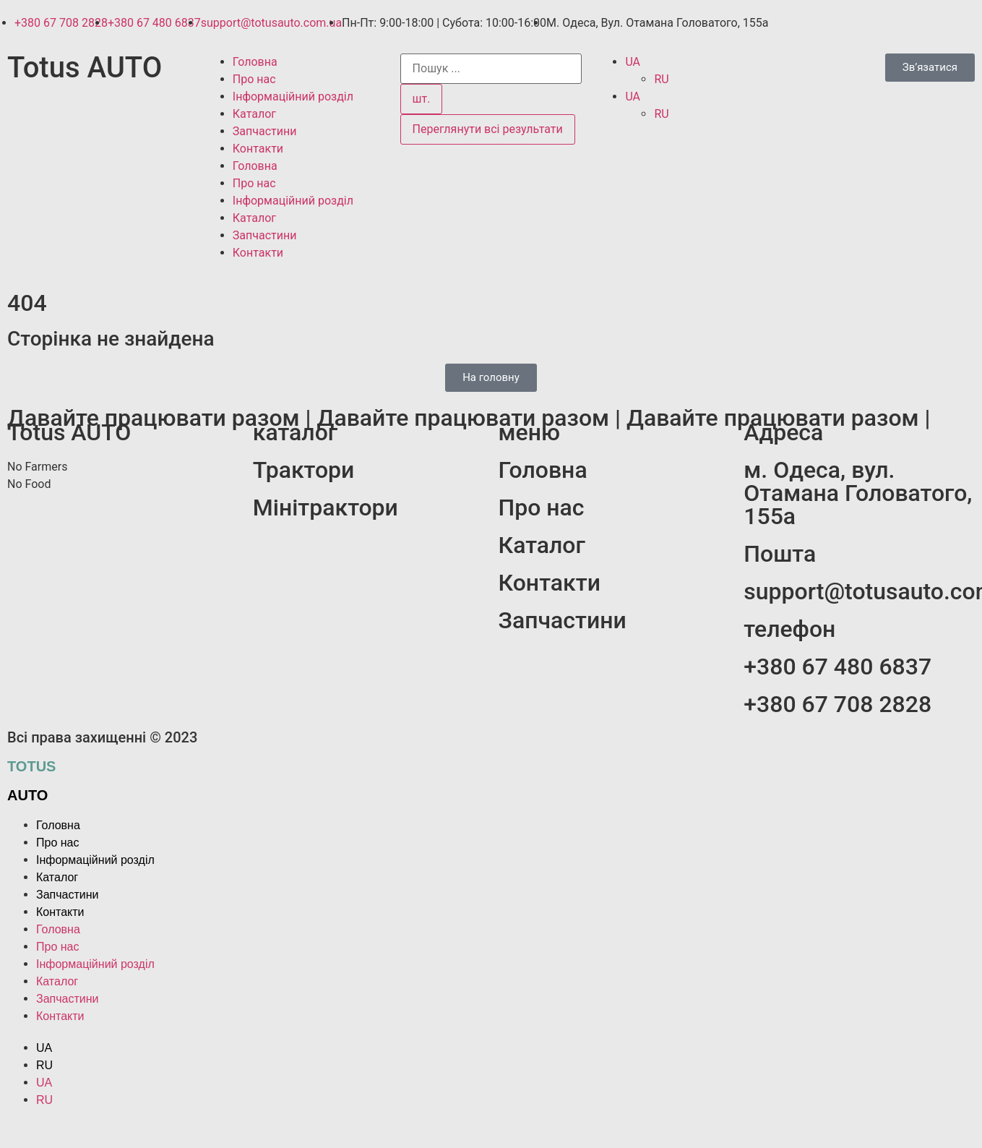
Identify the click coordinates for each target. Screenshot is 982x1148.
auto (27, 795)
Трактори (304, 470)
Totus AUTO (84, 68)
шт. (422, 99)
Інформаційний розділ (293, 96)
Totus (31, 766)
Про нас (254, 79)
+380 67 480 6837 (837, 666)
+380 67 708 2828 (837, 704)
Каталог (254, 114)
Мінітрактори (325, 507)
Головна (255, 62)
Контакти (258, 148)
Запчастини (265, 131)
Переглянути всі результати (488, 129)
